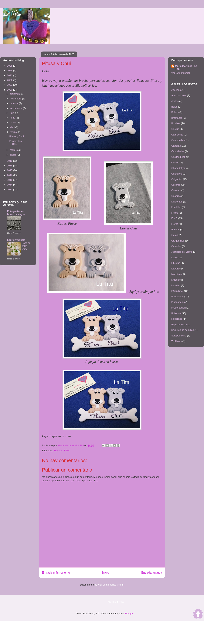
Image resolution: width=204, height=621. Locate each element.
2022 (10, 80)
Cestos (175, 162)
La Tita (11, 14)
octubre (14, 103)
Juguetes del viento (181, 251)
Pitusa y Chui (16, 136)
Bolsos (175, 112)
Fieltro (174, 212)
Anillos (174, 101)
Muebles (176, 279)
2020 (10, 89)
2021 (10, 84)
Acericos (176, 89)
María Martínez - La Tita (186, 67)
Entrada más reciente (56, 572)
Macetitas (176, 274)
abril (12, 127)
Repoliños (176, 318)
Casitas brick (178, 156)
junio (13, 117)
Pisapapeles (178, 302)
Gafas (174, 235)
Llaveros (176, 268)
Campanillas (178, 140)
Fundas (175, 229)
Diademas (176, 201)
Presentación (178, 307)
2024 (10, 70)
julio (12, 113)
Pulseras (176, 313)
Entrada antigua (151, 572)
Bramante (176, 117)
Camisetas (177, 134)
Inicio (105, 572)
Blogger (129, 613)
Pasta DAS (177, 290)
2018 (10, 165)
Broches (58, 450)
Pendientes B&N (15, 142)
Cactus (175, 129)
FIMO (67, 450)
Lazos (174, 257)
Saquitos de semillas (182, 330)
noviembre (16, 98)
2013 (10, 189)
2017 (10, 170)
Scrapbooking (178, 335)
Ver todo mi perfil (180, 73)
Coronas (176, 190)
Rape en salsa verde (26, 246)
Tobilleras (176, 341)
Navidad (175, 285)
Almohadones (178, 95)
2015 (10, 180)
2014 (10, 184)
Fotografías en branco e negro (16, 213)
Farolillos (176, 207)
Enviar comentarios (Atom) (109, 584)
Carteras (176, 145)
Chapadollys (178, 168)
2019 (10, 160)
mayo (13, 122)
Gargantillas (177, 240)
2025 (10, 65)
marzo (14, 132)
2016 (10, 175)
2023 (10, 75)
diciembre (15, 93)
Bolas (174, 106)
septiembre (16, 108)
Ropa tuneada (179, 324)
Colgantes (176, 179)
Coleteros (176, 173)
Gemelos (176, 246)
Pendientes (177, 296)
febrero (14, 150)
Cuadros (176, 196)
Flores (174, 223)
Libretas (175, 263)
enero (13, 154)
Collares (175, 184)
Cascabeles (177, 151)
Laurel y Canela (16, 240)
